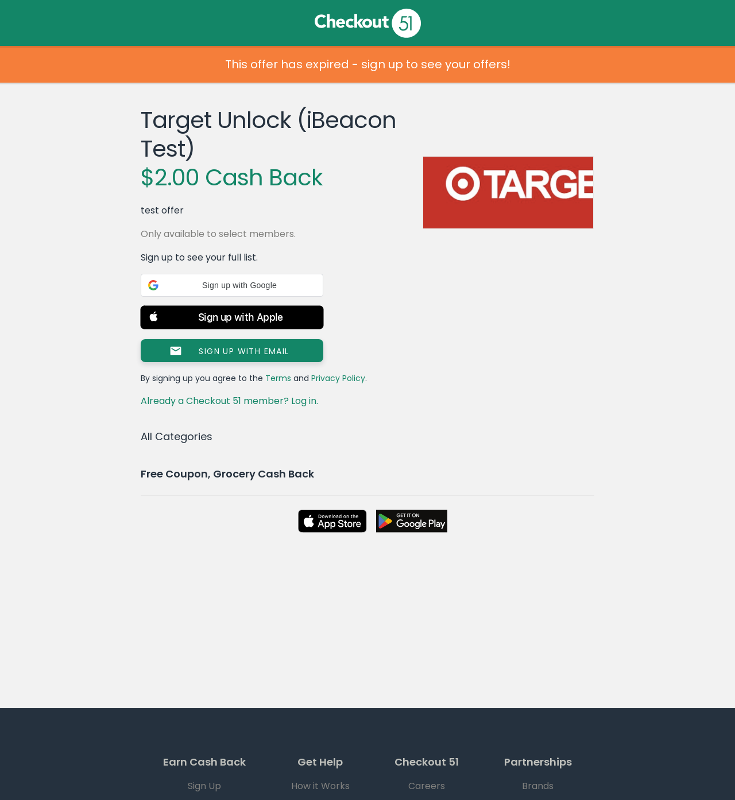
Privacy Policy (338, 378)
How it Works (320, 786)
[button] (232, 285)
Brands (538, 786)
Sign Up (204, 786)
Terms (278, 378)
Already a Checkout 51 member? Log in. (229, 400)
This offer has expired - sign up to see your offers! (367, 64)
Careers (426, 786)
